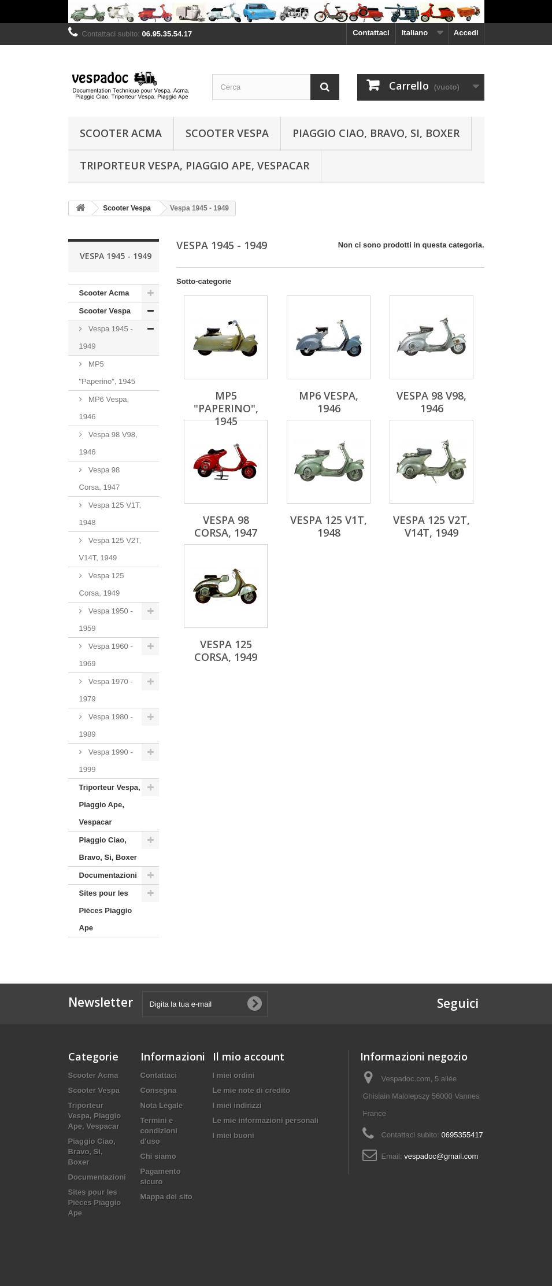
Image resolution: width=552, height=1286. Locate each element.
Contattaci (371, 32)
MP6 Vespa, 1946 (104, 408)
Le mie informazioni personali (265, 1120)
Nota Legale (161, 1105)
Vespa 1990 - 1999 (106, 761)
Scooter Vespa (227, 133)
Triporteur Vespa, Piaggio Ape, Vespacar (194, 165)
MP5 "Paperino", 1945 (107, 373)
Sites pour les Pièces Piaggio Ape (105, 910)
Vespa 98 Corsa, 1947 (99, 478)
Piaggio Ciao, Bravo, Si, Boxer (376, 133)
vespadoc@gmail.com (441, 1156)
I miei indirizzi (237, 1105)
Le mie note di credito (251, 1090)
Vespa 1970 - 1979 (106, 690)
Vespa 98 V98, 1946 (108, 443)
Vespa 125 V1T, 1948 (110, 514)
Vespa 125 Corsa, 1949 (101, 584)
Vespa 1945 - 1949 (106, 337)
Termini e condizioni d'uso (158, 1130)
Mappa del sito (166, 1196)
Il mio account (248, 1056)
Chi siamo (158, 1156)
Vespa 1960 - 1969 (106, 655)
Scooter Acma (121, 133)
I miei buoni (233, 1135)
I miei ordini (234, 1075)
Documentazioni (108, 875)
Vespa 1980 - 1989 (106, 725)
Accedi (466, 32)
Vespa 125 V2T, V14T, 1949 (110, 549)
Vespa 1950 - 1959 (106, 620)
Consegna (158, 1090)
